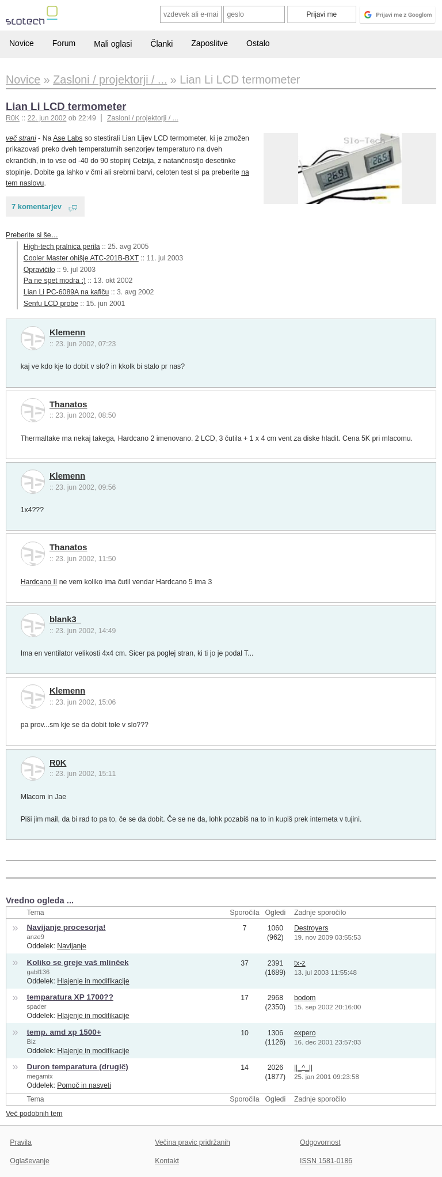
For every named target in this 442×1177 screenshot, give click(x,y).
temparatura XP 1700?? (70, 997)
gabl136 (38, 971)
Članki (161, 43)
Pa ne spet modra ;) (55, 281)
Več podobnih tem (34, 1114)
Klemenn (67, 332)
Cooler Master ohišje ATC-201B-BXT (81, 258)
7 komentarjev (37, 206)
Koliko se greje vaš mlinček (78, 962)
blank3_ (65, 619)
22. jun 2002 (47, 118)
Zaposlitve (209, 43)
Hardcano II (39, 582)
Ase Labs (67, 138)
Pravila (21, 1142)
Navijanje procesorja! (66, 927)
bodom (305, 998)
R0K (58, 762)
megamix (40, 1076)
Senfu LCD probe (51, 304)
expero (305, 1033)
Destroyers (311, 928)
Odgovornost (320, 1142)
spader (37, 1006)
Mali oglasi (113, 43)
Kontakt (167, 1161)
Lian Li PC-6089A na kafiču (66, 292)
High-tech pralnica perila (62, 247)
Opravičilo (39, 270)
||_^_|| (303, 1068)
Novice (21, 43)
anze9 (35, 936)
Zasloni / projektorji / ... (142, 118)
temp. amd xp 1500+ (64, 1032)
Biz (31, 1041)
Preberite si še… (32, 235)
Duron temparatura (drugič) (77, 1066)
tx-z (300, 963)
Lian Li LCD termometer (66, 106)
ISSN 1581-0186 (326, 1161)
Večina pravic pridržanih (192, 1142)
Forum (63, 43)
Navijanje (71, 946)
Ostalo (257, 43)
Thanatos (68, 404)
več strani (21, 138)
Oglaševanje (29, 1161)
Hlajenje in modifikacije (93, 981)
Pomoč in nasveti (84, 1085)
